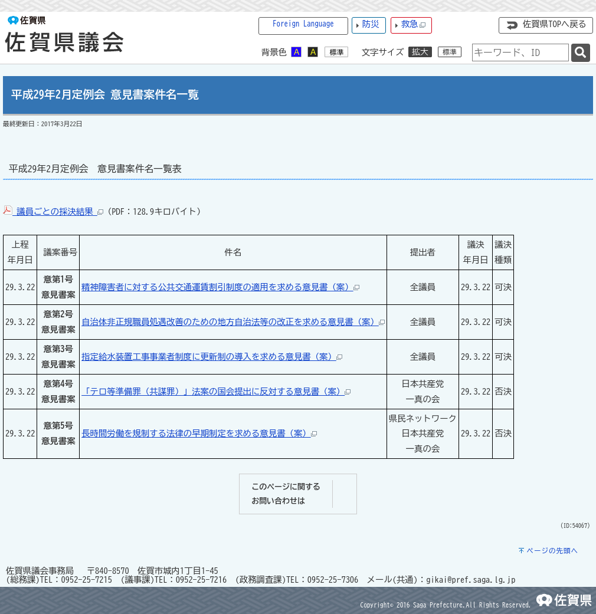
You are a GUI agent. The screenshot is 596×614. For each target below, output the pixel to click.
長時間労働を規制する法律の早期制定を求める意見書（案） (199, 433)
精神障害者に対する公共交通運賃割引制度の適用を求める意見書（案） (220, 287)
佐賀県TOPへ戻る (555, 23)
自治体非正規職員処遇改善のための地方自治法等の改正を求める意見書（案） (233, 321)
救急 (413, 24)
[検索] (580, 53)
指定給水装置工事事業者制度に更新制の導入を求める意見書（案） (211, 356)
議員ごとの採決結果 (53, 211)
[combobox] (520, 52)
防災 (370, 23)
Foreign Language (303, 24)
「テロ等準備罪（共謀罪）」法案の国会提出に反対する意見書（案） (216, 391)
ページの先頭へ (552, 550)
